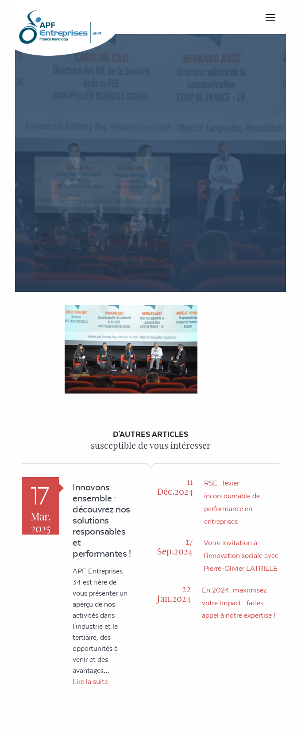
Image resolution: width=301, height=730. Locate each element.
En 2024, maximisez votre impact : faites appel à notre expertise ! (238, 603)
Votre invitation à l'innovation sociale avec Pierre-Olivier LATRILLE (241, 556)
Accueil (179, 173)
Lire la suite (90, 681)
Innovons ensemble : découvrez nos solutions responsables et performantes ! (102, 520)
